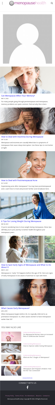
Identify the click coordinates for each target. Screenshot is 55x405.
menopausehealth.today (27, 378)
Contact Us (46, 396)
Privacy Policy (9, 396)
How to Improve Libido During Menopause (37, 346)
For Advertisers (30, 396)
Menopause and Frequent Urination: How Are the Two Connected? (37, 370)
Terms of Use (19, 396)
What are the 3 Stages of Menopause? (36, 357)
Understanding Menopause (32, 332)
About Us (39, 396)
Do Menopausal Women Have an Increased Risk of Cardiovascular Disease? (38, 335)
